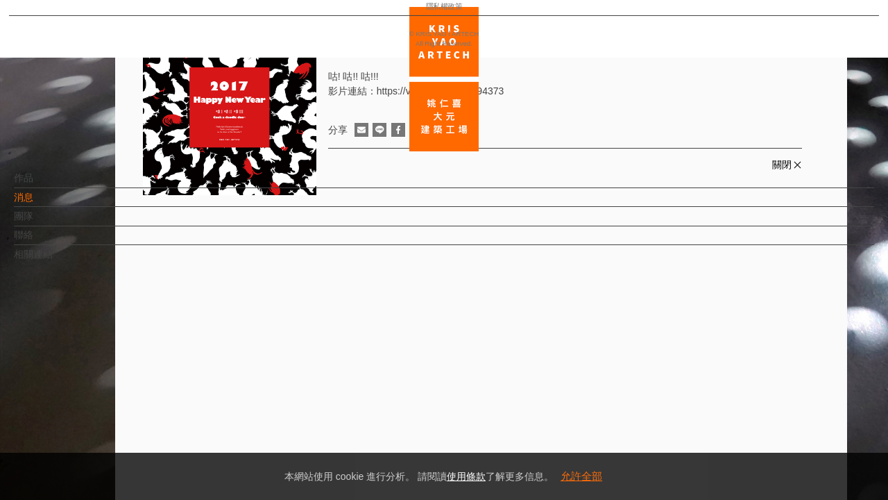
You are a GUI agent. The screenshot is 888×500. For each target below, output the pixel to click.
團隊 (46, 222)
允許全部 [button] (581, 476)
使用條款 (466, 476)
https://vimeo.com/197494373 (440, 91)
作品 (46, 184)
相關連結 (56, 261)
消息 (46, 204)
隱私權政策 (71, 448)
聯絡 (46, 241)
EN (95, 408)
